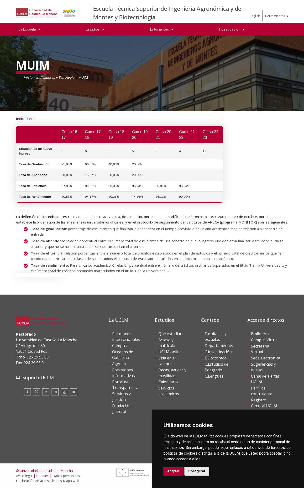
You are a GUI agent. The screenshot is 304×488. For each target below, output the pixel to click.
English (255, 16)
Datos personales (66, 475)
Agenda (119, 363)
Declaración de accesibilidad (37, 480)
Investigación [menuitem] (230, 29)
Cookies (42, 475)
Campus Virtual (264, 340)
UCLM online (170, 351)
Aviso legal (24, 475)
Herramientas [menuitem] (275, 16)
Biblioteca (260, 333)
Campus (119, 345)
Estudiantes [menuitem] (160, 29)
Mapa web (71, 480)
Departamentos (219, 345)
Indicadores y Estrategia (55, 77)
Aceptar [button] (173, 471)
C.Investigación (218, 351)
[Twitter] (36, 391)
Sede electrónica (265, 358)
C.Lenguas (214, 376)
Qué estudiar (170, 333)
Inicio (28, 77)
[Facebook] (27, 391)
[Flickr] (73, 391)
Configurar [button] (196, 471)
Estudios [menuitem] (93, 29)
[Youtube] (64, 391)
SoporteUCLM (38, 377)
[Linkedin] (45, 391)
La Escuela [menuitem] (27, 29)
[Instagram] (55, 391)
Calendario (168, 381)
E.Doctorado (216, 358)
